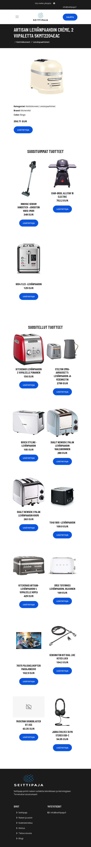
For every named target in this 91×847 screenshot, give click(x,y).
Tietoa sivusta (25, 833)
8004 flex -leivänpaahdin (29, 284)
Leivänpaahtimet (41, 42)
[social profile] (54, 3)
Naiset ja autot (25, 817)
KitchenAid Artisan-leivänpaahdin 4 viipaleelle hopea (28, 589)
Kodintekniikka (25, 823)
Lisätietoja (23, 130)
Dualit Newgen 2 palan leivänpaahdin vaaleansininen (62, 446)
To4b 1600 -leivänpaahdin (62, 522)
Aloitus (21, 828)
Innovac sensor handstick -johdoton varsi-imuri (29, 207)
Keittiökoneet (23, 42)
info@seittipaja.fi (69, 7)
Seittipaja (22, 812)
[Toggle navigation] (17, 16)
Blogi (20, 838)
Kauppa (70, 17)
